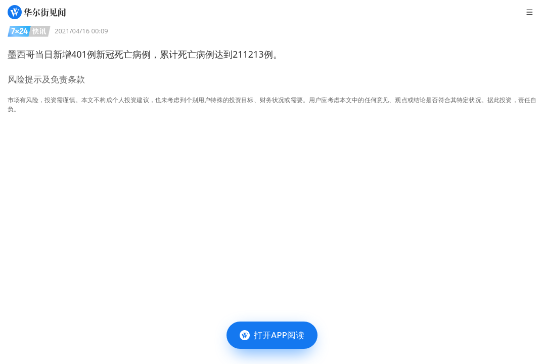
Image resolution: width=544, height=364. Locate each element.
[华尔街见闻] (37, 12)
